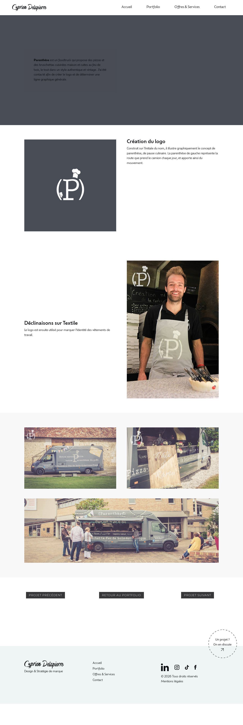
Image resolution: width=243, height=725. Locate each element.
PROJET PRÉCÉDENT (45, 595)
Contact (220, 7)
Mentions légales (172, 681)
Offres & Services (187, 7)
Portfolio (153, 7)
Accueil (127, 7)
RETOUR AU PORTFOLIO (121, 595)
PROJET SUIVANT (197, 595)
